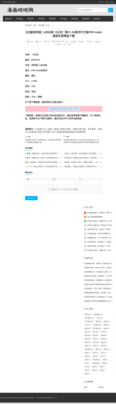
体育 (95, 347)
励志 (104, 347)
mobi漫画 (97, 42)
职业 (102, 368)
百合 (87, 364)
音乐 (102, 371)
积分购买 (97, 19)
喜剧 (87, 354)
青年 (95, 340)
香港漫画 (52, 19)
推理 (105, 361)
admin (31, 41)
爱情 (69, 44)
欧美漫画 (74, 19)
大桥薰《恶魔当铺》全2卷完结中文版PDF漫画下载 (44, 153)
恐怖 (87, 347)
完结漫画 (89, 42)
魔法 (104, 344)
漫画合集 (96, 364)
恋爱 (98, 350)
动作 (87, 337)
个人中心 (19, 24)
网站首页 (8, 19)
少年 (99, 319)
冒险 (106, 323)
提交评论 (30, 199)
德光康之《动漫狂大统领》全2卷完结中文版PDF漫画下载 (86, 166)
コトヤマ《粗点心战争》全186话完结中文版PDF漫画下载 (47, 166)
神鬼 (87, 344)
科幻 (95, 333)
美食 (87, 371)
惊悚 (94, 368)
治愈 (87, 361)
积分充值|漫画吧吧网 (94, 218)
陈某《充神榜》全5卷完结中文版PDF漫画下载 (43, 162)
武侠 (87, 357)
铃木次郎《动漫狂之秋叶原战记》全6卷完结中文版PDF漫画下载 (89, 158)
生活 (95, 344)
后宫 (95, 357)
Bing (85, 388)
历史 (104, 354)
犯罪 (94, 371)
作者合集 (63, 19)
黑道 (87, 375)
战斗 (102, 357)
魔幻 (95, 337)
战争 (95, 354)
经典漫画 (81, 42)
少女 (64, 44)
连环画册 (86, 19)
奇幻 (87, 333)
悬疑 (87, 340)
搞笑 (106, 330)
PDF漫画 (30, 19)
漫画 (66, 42)
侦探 (106, 350)
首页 (34, 25)
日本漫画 (73, 42)
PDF (33, 60)
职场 (104, 337)
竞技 (104, 340)
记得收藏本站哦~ (10, 2)
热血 (87, 330)
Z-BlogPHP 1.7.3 (51, 399)
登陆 (107, 2)
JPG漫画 (41, 19)
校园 (106, 326)
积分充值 (8, 24)
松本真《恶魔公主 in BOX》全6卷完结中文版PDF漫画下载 (47, 158)
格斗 (104, 333)
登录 (53, 189)
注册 (111, 2)
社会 (87, 368)
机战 (104, 364)
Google (101, 388)
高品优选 (19, 19)
